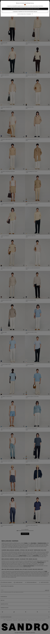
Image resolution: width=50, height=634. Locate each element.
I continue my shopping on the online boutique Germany (25, 11)
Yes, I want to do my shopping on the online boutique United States (25, 8)
